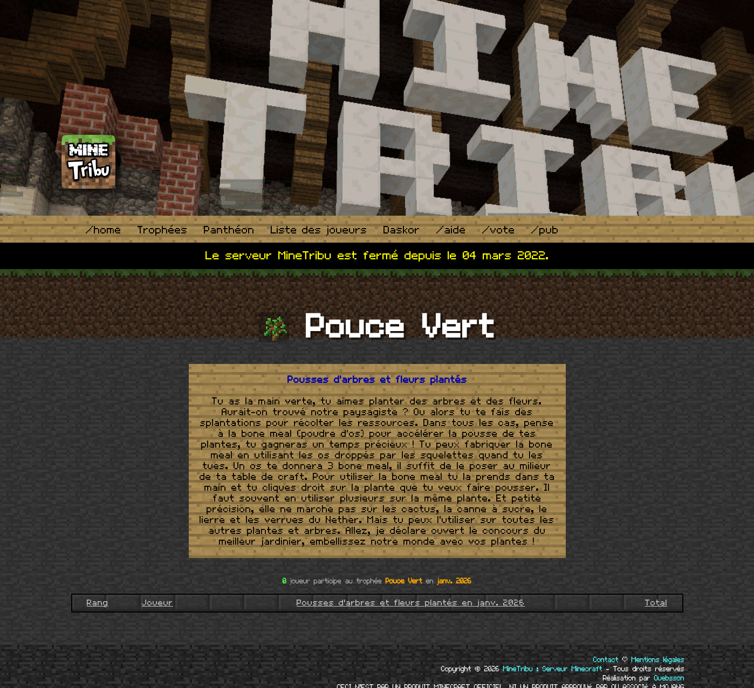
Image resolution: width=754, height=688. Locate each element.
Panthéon (229, 230)
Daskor (401, 230)
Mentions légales (658, 660)
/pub (545, 230)
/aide (451, 230)
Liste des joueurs (319, 230)
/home (103, 230)
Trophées (163, 230)
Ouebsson (669, 678)
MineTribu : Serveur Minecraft (552, 669)
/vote (498, 230)
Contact (606, 660)
